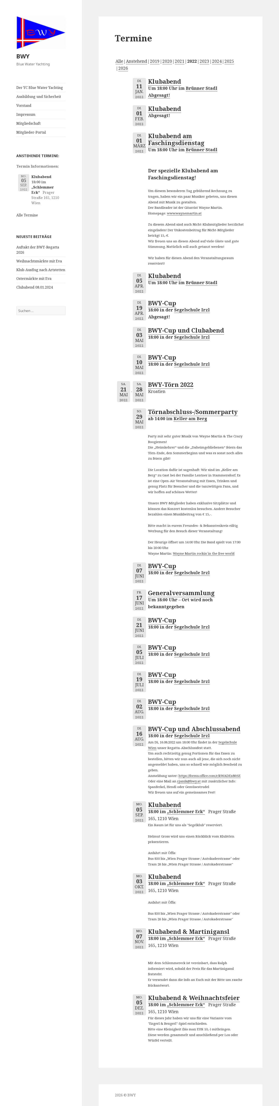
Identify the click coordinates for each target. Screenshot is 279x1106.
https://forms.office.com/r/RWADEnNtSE (210, 775)
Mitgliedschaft (28, 123)
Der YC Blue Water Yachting (39, 87)
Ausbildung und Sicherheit (38, 96)
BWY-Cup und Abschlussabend (194, 729)
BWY (23, 56)
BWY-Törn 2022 (170, 385)
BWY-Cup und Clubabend (186, 330)
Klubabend (41, 176)
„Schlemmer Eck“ (186, 811)
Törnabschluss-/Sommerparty (193, 412)
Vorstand (23, 105)
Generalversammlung (181, 593)
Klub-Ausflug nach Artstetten (40, 269)
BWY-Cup (162, 303)
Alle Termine (27, 215)
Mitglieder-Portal (31, 132)
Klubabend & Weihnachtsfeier (194, 998)
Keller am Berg (190, 418)
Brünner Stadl (201, 150)
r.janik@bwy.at (189, 781)
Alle (119, 61)
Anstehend (136, 61)
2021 (179, 61)
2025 (229, 61)
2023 (204, 61)
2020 (167, 61)
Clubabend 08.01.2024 (34, 287)
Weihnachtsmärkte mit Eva (39, 261)
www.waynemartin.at (184, 213)
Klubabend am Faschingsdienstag (176, 139)
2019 (155, 61)
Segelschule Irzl (192, 310)
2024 (217, 61)
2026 (123, 68)
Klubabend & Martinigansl (189, 932)
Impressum (25, 114)
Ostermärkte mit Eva (33, 278)
